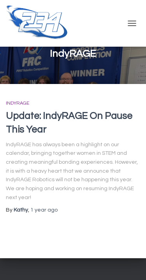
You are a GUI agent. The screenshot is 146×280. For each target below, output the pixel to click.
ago (44, 210)
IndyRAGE (17, 103)
